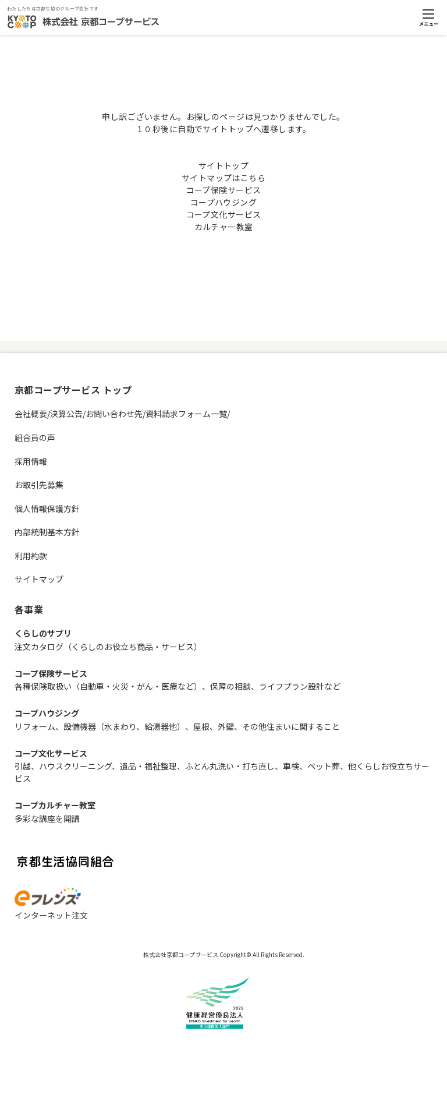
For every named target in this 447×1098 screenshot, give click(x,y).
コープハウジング (223, 202)
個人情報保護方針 (47, 508)
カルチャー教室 (223, 226)
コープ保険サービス (223, 190)
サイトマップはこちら (223, 177)
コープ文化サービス (223, 214)
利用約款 (31, 556)
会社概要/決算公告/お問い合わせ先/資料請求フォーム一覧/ (122, 413)
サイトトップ (223, 165)
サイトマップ (39, 579)
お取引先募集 (39, 484)
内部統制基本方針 (47, 532)
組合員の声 (35, 437)
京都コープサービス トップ (73, 390)
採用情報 (31, 461)
